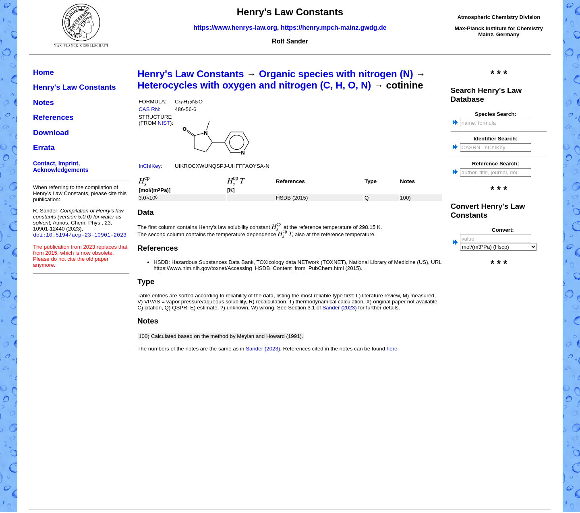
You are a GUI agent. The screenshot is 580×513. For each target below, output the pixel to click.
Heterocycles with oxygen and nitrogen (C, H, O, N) (254, 85)
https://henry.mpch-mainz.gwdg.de (334, 27)
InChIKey (150, 166)
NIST (164, 123)
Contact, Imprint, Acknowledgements (61, 166)
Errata (44, 147)
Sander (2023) (339, 308)
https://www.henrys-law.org (235, 27)
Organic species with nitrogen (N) (336, 73)
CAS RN (149, 109)
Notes (43, 102)
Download (51, 132)
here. (393, 349)
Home (43, 72)
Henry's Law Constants (74, 87)
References (53, 117)
